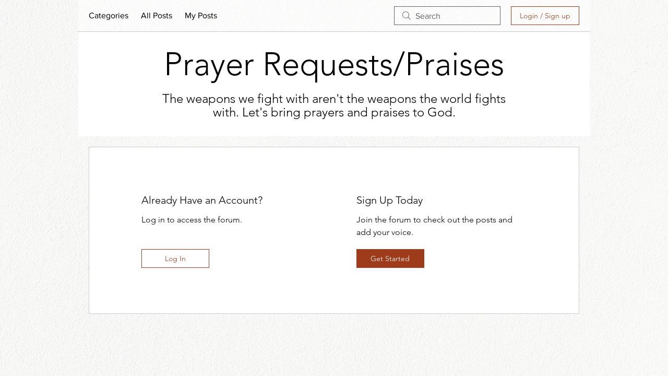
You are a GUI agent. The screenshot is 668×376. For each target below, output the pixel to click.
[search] (447, 15)
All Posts (156, 15)
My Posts (201, 15)
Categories (108, 15)
